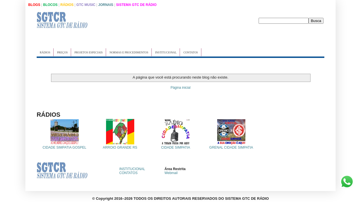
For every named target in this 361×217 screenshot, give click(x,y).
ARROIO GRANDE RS (120, 147)
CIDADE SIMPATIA (175, 147)
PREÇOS (62, 52)
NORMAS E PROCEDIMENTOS (128, 52)
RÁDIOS (45, 52)
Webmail (170, 173)
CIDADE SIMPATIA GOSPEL (64, 147)
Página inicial (181, 88)
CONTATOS (190, 52)
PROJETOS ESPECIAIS (88, 52)
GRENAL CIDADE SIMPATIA (231, 147)
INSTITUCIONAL (166, 52)
